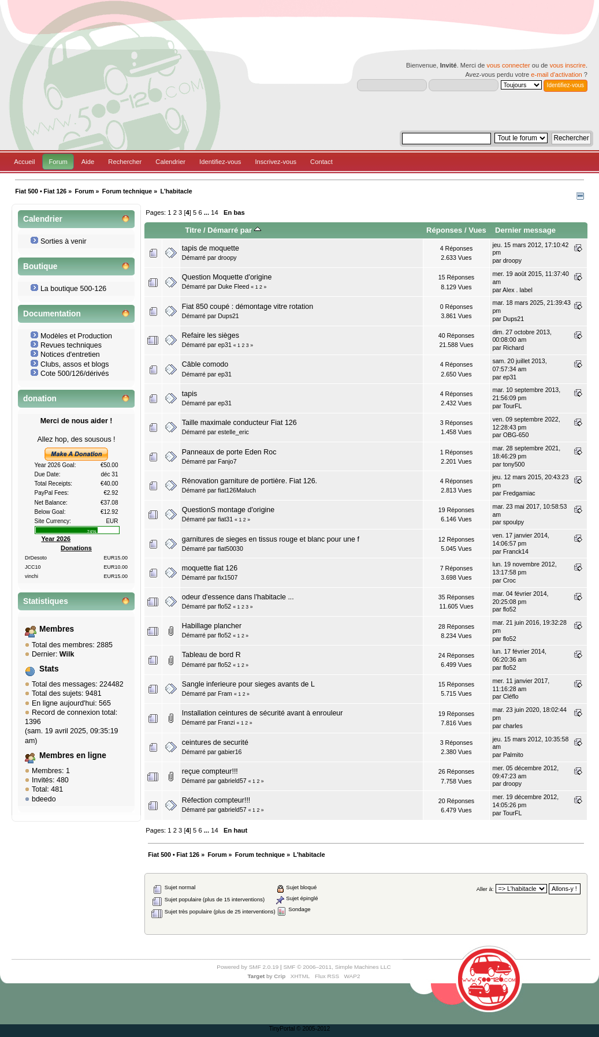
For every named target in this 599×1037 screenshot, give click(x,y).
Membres (56, 629)
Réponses (444, 230)
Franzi (226, 722)
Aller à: (485, 889)
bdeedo (44, 799)
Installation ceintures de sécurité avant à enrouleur (262, 713)
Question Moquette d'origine (227, 277)
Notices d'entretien (70, 354)
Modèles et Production (76, 336)
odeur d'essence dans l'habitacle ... (238, 597)
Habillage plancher (211, 626)
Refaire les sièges (210, 335)
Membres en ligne (72, 755)
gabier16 (229, 751)
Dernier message (525, 230)
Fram (225, 693)
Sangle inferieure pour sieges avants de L (248, 684)
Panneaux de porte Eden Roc (229, 452)
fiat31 (225, 519)
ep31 (225, 344)
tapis (189, 394)
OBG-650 (516, 434)
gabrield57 (232, 780)
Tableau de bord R (211, 655)
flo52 (224, 606)
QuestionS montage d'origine (228, 510)
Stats (49, 669)
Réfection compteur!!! (216, 800)
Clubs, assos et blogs (74, 364)
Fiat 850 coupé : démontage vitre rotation (247, 307)
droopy (227, 257)
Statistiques (45, 601)
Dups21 (228, 315)
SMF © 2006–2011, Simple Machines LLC (336, 967)
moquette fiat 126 (209, 568)
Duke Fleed (233, 286)
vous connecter (508, 65)
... (207, 212)
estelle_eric (233, 431)
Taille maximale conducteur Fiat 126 (239, 423)
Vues (477, 230)
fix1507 (227, 577)
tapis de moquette (210, 248)
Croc (509, 580)
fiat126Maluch (237, 490)
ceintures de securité (215, 742)
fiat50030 (230, 548)
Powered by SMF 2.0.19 (247, 967)
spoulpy (513, 521)
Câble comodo (205, 364)
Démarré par (234, 230)
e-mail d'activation (556, 74)
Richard (513, 347)
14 (214, 212)
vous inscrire (568, 65)
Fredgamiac (519, 493)
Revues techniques (71, 345)
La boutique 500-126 (73, 289)
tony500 (514, 464)
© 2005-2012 (313, 1028)
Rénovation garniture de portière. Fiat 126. (249, 481)
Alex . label (518, 289)
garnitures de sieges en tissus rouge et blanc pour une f (270, 539)
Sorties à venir (63, 241)
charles (513, 725)
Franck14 (516, 551)
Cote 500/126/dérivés (74, 374)
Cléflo (511, 696)
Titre (193, 230)
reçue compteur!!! (210, 771)
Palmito (513, 754)
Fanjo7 (227, 461)
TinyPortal (282, 1028)
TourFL (512, 405)
